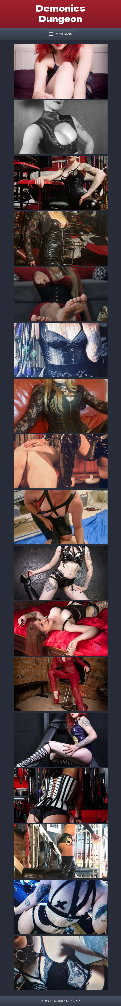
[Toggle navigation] (60, 34)
